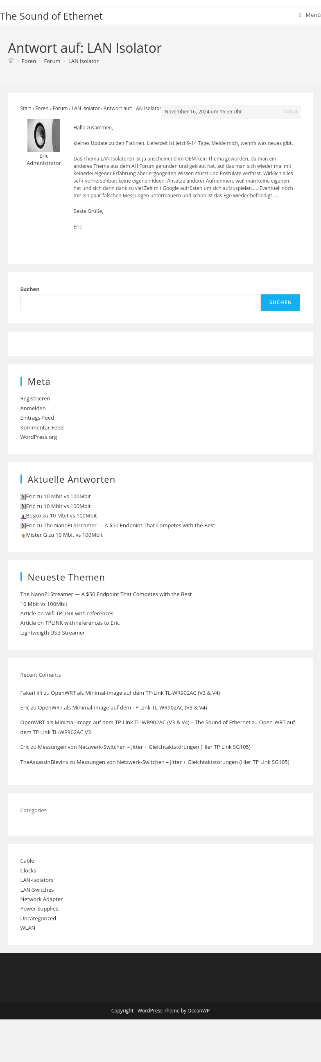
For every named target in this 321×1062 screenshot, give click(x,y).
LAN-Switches (37, 889)
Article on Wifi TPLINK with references (67, 613)
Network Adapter (41, 899)
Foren (41, 108)
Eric (24, 707)
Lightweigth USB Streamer (52, 632)
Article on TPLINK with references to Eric (70, 622)
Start (26, 108)
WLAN (28, 927)
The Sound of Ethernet (51, 16)
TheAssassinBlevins (44, 762)
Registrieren (35, 398)
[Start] (11, 61)
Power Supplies (39, 908)
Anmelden (33, 408)
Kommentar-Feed (42, 427)
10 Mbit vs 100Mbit (66, 496)
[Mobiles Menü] (310, 14)
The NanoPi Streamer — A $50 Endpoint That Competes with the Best (129, 525)
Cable (27, 860)
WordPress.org (38, 437)
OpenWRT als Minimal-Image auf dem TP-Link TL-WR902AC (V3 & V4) (135, 692)
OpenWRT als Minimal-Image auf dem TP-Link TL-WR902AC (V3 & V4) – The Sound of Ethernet (135, 722)
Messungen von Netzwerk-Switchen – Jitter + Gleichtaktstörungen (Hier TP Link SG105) (144, 746)
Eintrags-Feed (37, 417)
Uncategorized (38, 918)
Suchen (30, 289)
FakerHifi (31, 692)
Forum (60, 108)
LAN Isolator (83, 61)
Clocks (28, 870)
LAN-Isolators (37, 879)
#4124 (290, 111)
